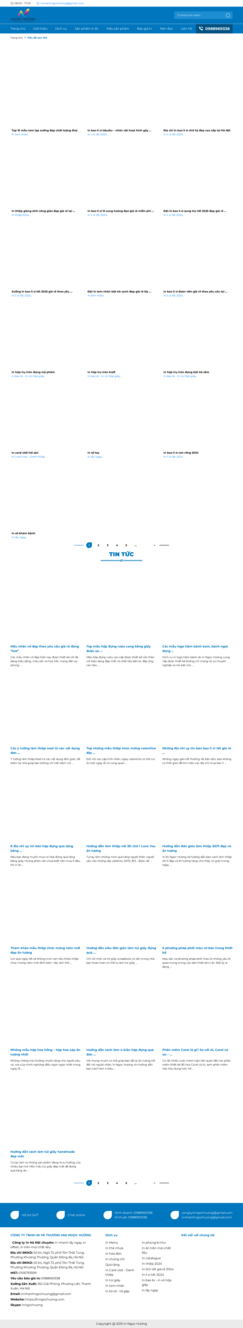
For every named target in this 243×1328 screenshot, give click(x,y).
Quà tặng (112, 1264)
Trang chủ (18, 28)
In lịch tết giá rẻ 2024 (158, 1269)
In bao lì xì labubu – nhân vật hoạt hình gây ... (119, 130)
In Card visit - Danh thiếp (28, 456)
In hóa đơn (113, 1253)
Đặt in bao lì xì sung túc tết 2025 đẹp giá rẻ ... (194, 211)
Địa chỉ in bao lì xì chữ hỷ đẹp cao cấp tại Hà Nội (196, 130)
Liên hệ (186, 28)
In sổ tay (93, 452)
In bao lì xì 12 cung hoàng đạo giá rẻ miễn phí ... (121, 211)
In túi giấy (112, 1280)
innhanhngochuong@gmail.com (60, 3)
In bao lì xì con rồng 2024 (181, 452)
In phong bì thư (154, 1242)
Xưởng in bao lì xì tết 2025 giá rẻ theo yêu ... (42, 291)
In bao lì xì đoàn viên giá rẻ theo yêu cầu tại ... (195, 291)
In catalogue (151, 1258)
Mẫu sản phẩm (118, 28)
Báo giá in (144, 28)
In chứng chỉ (115, 1259)
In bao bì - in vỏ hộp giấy (28, 376)
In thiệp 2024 (20, 215)
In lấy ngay (95, 456)
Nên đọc (166, 28)
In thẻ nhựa (114, 1248)
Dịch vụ (61, 28)
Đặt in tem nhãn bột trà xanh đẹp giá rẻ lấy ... (119, 291)
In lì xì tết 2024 (97, 134)
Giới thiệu (40, 28)
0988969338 (214, 28)
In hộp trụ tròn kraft (101, 372)
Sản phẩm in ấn (87, 28)
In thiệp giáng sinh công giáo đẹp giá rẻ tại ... (43, 211)
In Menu (111, 1242)
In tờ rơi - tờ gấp (117, 1291)
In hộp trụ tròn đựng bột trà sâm (186, 372)
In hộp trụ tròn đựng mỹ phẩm (33, 372)
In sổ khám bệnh (23, 533)
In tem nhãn (20, 134)
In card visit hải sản (25, 452)
